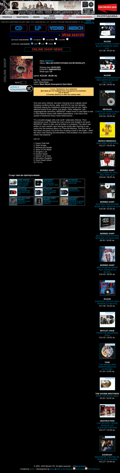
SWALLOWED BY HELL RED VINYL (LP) (107, 163)
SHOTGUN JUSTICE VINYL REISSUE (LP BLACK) (107, 292)
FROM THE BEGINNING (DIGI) (107, 324)
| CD (35, 44)
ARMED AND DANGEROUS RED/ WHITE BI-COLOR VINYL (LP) (107, 70)
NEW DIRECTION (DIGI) (107, 133)
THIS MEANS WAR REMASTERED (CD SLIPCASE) (107, 356)
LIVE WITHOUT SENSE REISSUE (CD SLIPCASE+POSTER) (107, 416)
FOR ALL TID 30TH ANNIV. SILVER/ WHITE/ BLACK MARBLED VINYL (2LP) (20, 183)
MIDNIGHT (49, 61)
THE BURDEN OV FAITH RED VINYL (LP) (24, 191)
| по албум (50, 40)
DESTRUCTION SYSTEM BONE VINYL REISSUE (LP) (107, 195)
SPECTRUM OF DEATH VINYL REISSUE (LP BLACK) (107, 259)
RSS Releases (92, 469)
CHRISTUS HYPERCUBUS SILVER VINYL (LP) (107, 102)
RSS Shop (78, 469)
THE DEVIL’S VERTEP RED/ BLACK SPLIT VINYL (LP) (76, 201)
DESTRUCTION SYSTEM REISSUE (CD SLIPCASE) (107, 227)
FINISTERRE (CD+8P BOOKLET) (50, 200)
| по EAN (61, 40)
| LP (42, 44)
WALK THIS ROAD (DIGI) (107, 387)
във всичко (24, 40)
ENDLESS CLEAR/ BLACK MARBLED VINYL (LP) (49, 191)
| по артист (37, 40)
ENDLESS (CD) (74, 190)
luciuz (32, 469)
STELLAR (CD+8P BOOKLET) (24, 200)
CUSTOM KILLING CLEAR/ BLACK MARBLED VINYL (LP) (107, 36)
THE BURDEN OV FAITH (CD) (75, 181)
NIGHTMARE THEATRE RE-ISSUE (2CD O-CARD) (107, 448)
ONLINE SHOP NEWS (47, 49)
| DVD (50, 44)
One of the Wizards (65, 469)
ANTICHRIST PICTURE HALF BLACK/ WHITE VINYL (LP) (51, 183)
